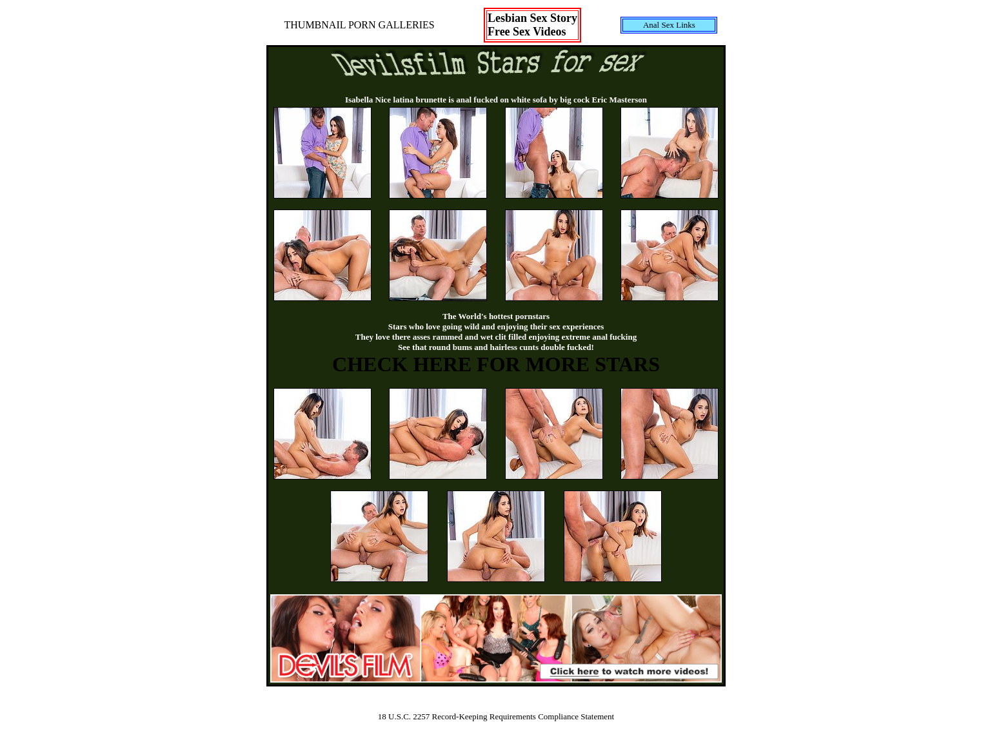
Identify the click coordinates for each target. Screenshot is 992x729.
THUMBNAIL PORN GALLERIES (359, 24)
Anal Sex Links (669, 25)
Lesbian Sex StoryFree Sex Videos (532, 25)
